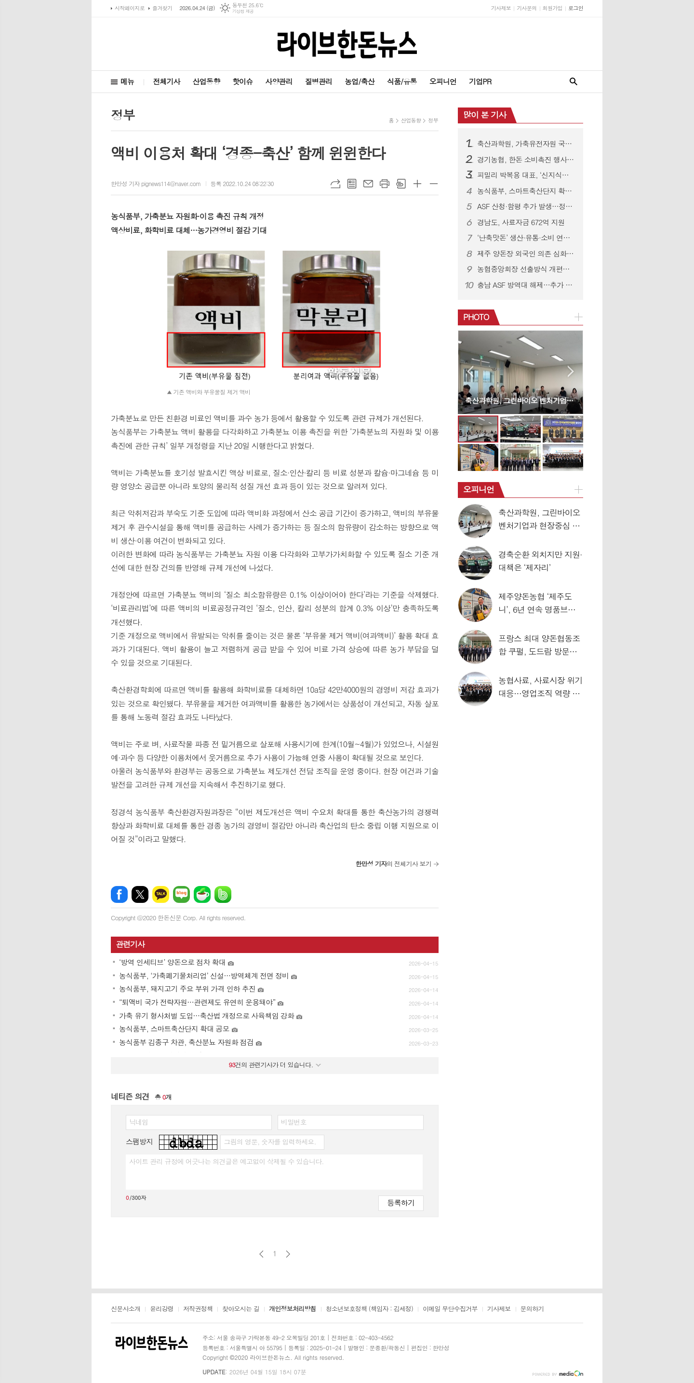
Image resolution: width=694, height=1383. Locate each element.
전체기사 (166, 81)
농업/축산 (359, 81)
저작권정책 (198, 1309)
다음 (288, 1254)
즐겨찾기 (162, 8)
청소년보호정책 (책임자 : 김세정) (369, 1309)
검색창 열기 (573, 82)
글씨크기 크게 (417, 183)
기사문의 (526, 8)
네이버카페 (202, 894)
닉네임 (138, 1121)
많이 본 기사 (484, 115)
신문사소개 (125, 1309)
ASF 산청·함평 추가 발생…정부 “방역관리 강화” (526, 206)
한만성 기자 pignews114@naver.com (156, 183)
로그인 (575, 8)
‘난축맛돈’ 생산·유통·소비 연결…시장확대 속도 (526, 237)
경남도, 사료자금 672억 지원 (521, 222)
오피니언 (442, 81)
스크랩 (401, 183)
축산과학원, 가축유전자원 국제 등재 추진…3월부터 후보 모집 (526, 143)
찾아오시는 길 (240, 1309)
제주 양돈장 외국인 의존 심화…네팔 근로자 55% (526, 253)
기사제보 (501, 8)
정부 (433, 120)
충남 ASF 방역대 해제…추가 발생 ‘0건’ (526, 285)
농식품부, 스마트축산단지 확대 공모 (526, 191)
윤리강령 (162, 1309)
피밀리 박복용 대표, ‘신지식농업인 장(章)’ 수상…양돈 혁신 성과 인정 (526, 175)
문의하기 (532, 1309)
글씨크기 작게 (434, 183)
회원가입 (552, 8)
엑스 (140, 894)
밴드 (222, 894)
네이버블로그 (181, 894)
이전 (261, 1254)
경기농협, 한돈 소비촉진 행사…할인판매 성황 (526, 159)
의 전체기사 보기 (393, 863)
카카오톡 (160, 894)
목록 (352, 183)
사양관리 (278, 81)
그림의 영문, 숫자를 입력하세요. (270, 1141)
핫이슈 (242, 81)
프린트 (384, 183)
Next (571, 371)
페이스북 (119, 894)
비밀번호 (294, 1121)
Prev (470, 371)
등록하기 (400, 1202)
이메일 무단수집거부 (450, 1309)
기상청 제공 (243, 11)
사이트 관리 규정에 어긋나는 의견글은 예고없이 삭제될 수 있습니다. (226, 1161)
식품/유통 (402, 81)
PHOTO (476, 316)
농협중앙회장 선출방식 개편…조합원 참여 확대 (526, 269)
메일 (368, 183)
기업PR (480, 81)
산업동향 (206, 81)
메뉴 (127, 81)
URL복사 (335, 183)
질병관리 (318, 81)
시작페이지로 (130, 8)
